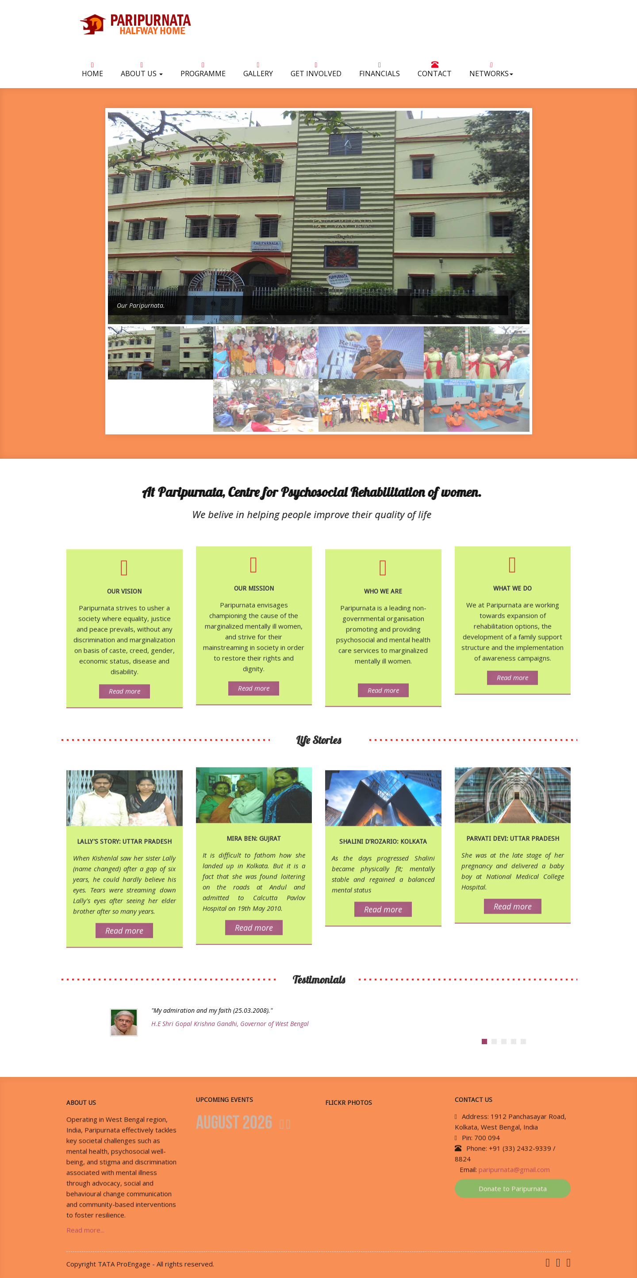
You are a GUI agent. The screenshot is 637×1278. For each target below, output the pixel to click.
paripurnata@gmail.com (514, 1164)
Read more (124, 695)
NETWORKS (491, 70)
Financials (379, 71)
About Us (142, 71)
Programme (203, 71)
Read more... (85, 1234)
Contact (435, 71)
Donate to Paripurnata (513, 1183)
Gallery (258, 71)
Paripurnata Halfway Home (168, 24)
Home (92, 71)
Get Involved (316, 71)
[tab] (484, 1041)
